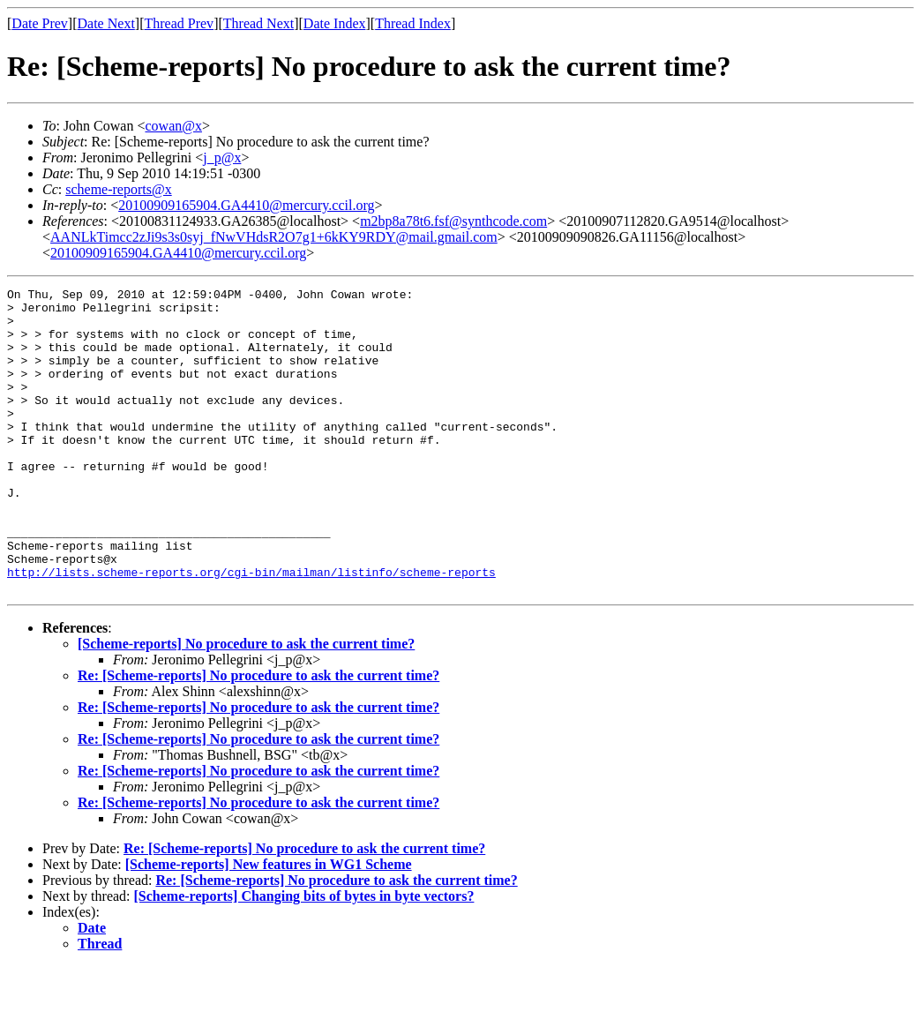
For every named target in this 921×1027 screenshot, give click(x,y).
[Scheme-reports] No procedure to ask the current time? (246, 704)
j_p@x (222, 157)
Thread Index (413, 23)
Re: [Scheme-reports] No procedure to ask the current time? (258, 736)
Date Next (106, 23)
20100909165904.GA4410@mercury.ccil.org (246, 205)
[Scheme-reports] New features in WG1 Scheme (268, 925)
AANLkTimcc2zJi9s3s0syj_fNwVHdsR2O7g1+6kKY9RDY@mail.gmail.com (274, 236)
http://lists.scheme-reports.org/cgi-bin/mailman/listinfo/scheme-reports (251, 630)
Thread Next (258, 23)
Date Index (334, 23)
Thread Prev (178, 23)
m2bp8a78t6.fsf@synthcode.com (453, 221)
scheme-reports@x (118, 189)
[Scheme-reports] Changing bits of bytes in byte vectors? (304, 956)
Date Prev (39, 23)
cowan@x (173, 125)
